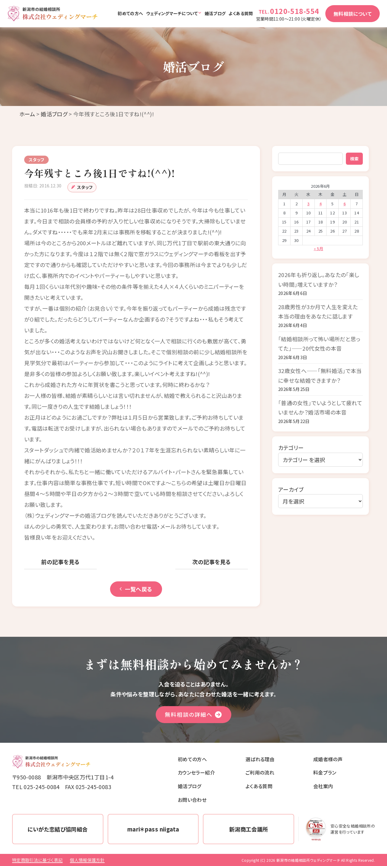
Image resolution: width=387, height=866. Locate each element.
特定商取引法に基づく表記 (37, 860)
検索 (354, 159)
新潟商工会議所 (248, 829)
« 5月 (318, 248)
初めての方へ (130, 13)
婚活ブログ (215, 13)
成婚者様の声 (328, 759)
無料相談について (352, 13)
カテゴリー (291, 447)
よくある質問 (241, 13)
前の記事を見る (60, 562)
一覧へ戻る (136, 589)
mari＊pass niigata (153, 829)
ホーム (27, 114)
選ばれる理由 (260, 759)
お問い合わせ (192, 799)
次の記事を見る (211, 562)
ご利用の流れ (260, 772)
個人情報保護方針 (87, 860)
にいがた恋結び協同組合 (58, 829)
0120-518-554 (294, 11)
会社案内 (323, 786)
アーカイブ (291, 489)
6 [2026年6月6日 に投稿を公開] (344, 204)
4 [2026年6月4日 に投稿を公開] (320, 204)
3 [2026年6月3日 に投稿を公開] (308, 204)
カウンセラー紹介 (196, 772)
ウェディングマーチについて (172, 13)
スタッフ (85, 187)
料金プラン (325, 772)
